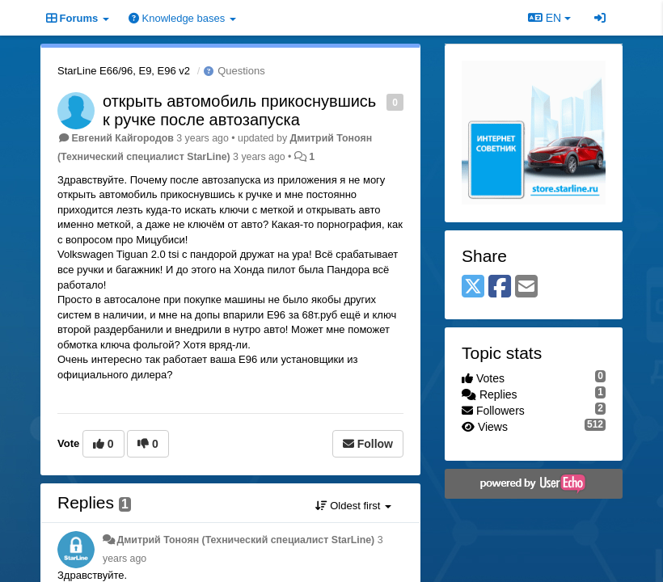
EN (549, 17)
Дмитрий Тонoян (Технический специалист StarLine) (245, 540)
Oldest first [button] (353, 506)
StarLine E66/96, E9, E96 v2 (123, 71)
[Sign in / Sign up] (599, 18)
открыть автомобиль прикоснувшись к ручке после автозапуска (239, 110)
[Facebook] (499, 287)
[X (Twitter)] (473, 287)
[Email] (526, 287)
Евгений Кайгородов (122, 138)
